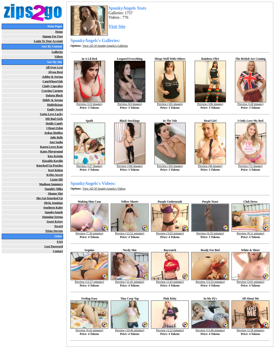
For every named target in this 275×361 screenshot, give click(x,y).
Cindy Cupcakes (52, 86)
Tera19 (58, 226)
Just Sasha (56, 142)
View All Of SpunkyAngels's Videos (103, 188)
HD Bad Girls (54, 118)
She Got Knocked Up (49, 198)
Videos (59, 56)
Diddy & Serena (53, 100)
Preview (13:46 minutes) (210, 329)
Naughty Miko (54, 189)
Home (59, 31)
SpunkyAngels (54, 212)
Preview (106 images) (210, 103)
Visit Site (117, 26)
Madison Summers (51, 184)
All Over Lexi (54, 67)
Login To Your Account (48, 41)
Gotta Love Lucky (51, 114)
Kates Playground (51, 151)
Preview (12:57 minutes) (89, 280)
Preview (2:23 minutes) (170, 329)
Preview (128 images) (250, 103)
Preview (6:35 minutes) (210, 232)
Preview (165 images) (170, 103)
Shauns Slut (55, 193)
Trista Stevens (54, 231)
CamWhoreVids (52, 81)
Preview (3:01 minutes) (250, 280)
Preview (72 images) (250, 165)
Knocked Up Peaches (49, 165)
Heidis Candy (54, 123)
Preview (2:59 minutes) (250, 329)
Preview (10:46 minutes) (130, 329)
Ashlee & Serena (52, 76)
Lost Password (53, 246)
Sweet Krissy (55, 221)
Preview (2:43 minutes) (170, 280)
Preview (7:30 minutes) (89, 232)
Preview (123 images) (89, 103)
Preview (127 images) (89, 165)
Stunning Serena (52, 217)
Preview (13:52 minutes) (130, 232)
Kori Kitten (55, 170)
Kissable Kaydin (52, 161)
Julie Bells (56, 137)
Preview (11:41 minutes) (130, 280)
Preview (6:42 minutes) (89, 329)
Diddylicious (55, 104)
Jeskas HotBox (53, 133)
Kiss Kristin (55, 156)
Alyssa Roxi (55, 72)
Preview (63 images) (129, 103)
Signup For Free (52, 36)
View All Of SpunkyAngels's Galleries (105, 45)
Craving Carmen (52, 90)
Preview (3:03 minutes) (170, 232)
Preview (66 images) (210, 165)
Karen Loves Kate (51, 147)
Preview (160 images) (129, 165)
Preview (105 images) (170, 165)
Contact (58, 251)
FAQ (60, 241)
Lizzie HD (56, 179)
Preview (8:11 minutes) (250, 232)
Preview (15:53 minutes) (210, 280)
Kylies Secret (54, 175)
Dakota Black (54, 95)
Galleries (57, 52)
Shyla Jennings (53, 203)
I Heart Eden (54, 128)
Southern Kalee (53, 207)
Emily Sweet (55, 109)
